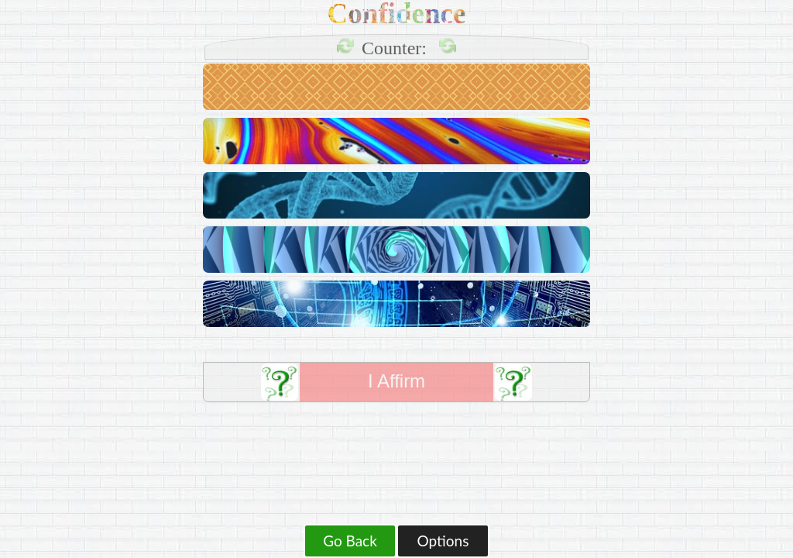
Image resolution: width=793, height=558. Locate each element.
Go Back (350, 540)
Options (443, 540)
